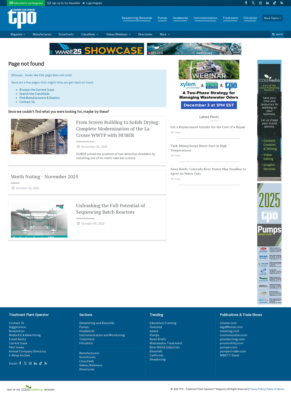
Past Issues (16, 347)
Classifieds (88, 34)
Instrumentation (205, 18)
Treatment (230, 18)
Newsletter (17, 331)
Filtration (250, 18)
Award (154, 331)
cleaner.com (228, 323)
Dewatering (158, 359)
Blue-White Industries (165, 347)
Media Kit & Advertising (25, 335)
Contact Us (27, 102)
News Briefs (158, 339)
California (156, 355)
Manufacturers (42, 34)
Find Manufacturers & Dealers (39, 98)
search (277, 34)
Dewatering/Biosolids (137, 18)
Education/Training (163, 323)
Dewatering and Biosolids (96, 323)
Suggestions (17, 327)
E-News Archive (19, 355)
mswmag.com (229, 331)
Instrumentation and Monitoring (102, 335)
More (163, 34)
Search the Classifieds (34, 94)
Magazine (16, 34)
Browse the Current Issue (36, 90)
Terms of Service (275, 389)
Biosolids (156, 351)
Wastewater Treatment (166, 343)
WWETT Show (229, 355)
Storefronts (66, 34)
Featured (156, 327)
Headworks (180, 18)
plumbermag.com (232, 339)
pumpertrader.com (233, 351)
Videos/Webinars (117, 34)
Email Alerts (17, 339)
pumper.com (228, 347)
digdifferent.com (231, 327)
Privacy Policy (257, 389)
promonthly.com (231, 343)
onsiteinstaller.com (233, 335)
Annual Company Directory (27, 351)
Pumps (162, 18)
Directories (145, 34)
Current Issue (18, 343)
